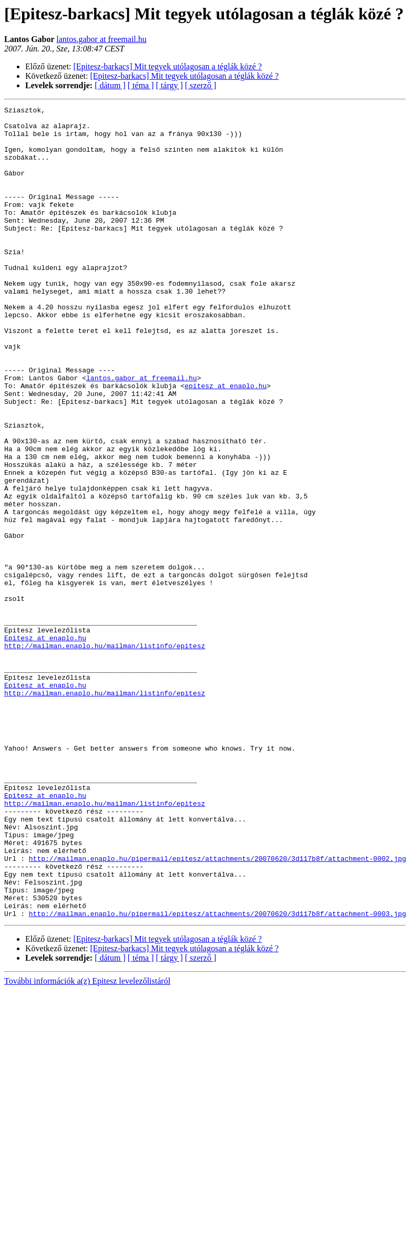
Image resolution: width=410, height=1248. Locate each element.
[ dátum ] (110, 85)
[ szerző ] (201, 85)
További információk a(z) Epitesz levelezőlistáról (87, 1143)
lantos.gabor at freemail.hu (101, 39)
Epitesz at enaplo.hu (45, 745)
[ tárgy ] (169, 85)
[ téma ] (141, 85)
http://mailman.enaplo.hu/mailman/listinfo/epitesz (104, 754)
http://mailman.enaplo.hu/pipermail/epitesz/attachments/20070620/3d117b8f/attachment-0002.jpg (217, 1009)
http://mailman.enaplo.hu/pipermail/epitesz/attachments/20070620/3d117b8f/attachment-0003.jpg (217, 1075)
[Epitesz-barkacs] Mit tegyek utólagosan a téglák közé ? (168, 66)
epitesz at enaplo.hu (225, 442)
